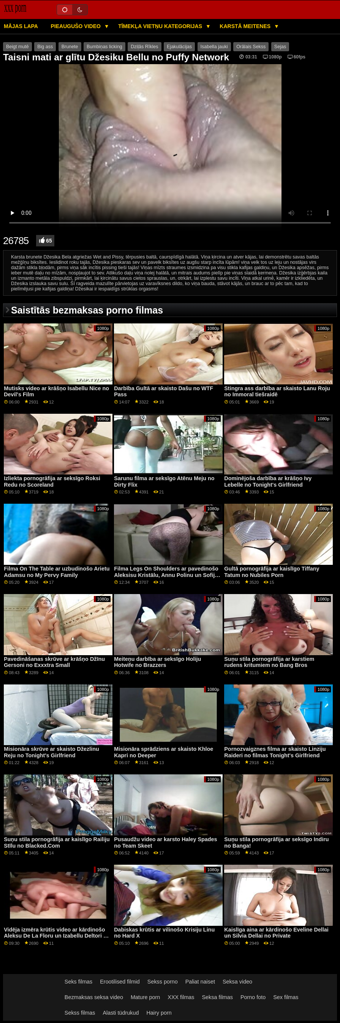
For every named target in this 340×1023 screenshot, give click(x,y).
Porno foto (253, 997)
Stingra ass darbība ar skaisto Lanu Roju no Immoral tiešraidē (277, 391)
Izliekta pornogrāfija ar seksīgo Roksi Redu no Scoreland (52, 481)
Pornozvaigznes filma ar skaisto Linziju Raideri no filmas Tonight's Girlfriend (275, 752)
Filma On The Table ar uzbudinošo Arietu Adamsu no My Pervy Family (56, 572)
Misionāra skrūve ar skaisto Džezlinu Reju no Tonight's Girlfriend (51, 752)
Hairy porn (158, 1013)
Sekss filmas (80, 1013)
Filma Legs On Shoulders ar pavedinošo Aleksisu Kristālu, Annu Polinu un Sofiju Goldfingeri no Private (166, 575)
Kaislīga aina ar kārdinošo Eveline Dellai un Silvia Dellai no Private (276, 933)
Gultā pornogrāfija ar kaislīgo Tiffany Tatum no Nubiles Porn (271, 572)
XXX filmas (181, 997)
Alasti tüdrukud (121, 1013)
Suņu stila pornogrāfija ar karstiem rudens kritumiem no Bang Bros (269, 662)
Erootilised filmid (120, 982)
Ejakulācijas (179, 46)
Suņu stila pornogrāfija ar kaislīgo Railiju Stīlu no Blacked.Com (56, 842)
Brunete (70, 46)
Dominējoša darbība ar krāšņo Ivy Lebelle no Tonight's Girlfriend (268, 481)
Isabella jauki (214, 46)
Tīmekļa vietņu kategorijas (161, 26)
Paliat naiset (200, 982)
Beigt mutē (17, 46)
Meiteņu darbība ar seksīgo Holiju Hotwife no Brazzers (157, 662)
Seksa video (237, 982)
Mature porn (145, 997)
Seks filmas (78, 982)
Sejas (280, 46)
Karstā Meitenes (246, 26)
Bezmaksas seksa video (94, 997)
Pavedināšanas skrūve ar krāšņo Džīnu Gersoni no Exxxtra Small (54, 662)
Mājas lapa (21, 26)
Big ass (45, 46)
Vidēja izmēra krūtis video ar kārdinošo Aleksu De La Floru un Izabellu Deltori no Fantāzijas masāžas (57, 936)
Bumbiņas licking (104, 46)
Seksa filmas (217, 997)
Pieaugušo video (76, 26)
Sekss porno (162, 982)
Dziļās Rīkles (144, 46)
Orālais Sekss (251, 46)
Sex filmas (285, 997)
